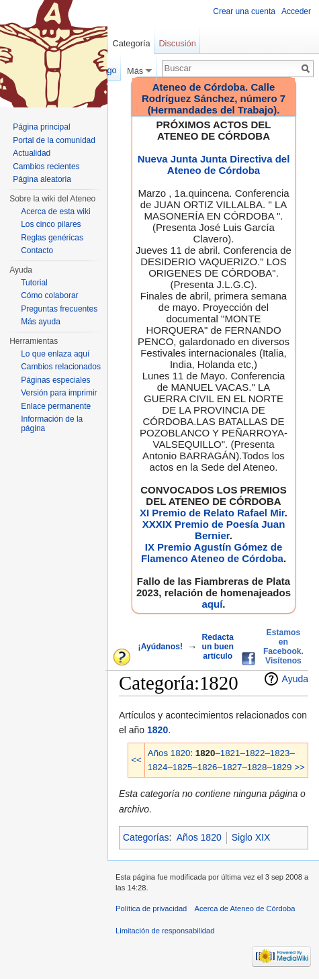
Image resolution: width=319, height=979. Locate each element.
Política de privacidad (151, 908)
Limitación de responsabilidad (165, 931)
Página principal (41, 127)
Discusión (176, 43)
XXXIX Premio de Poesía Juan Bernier (213, 529)
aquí (211, 604)
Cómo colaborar (49, 295)
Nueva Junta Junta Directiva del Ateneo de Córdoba (214, 164)
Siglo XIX (251, 837)
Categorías (146, 837)
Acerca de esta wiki (55, 211)
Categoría (131, 43)
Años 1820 (169, 753)
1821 (230, 753)
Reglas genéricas (52, 237)
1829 (282, 767)
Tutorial (34, 282)
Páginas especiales (55, 380)
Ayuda (295, 678)
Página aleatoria (42, 179)
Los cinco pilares (51, 224)
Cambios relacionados (61, 366)
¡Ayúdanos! (160, 646)
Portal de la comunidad (54, 140)
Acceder (296, 11)
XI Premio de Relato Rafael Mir (212, 512)
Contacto (37, 250)
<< (136, 760)
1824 (158, 767)
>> (299, 767)
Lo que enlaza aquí (55, 354)
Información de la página (52, 423)
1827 (232, 767)
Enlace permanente (56, 406)
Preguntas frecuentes (59, 309)
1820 (157, 730)
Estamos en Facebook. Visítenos (283, 646)
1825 (183, 767)
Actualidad (31, 153)
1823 (280, 753)
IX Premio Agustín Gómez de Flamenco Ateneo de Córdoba (212, 552)
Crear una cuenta (244, 11)
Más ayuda (40, 321)
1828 (257, 767)
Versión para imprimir (59, 393)
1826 (207, 767)
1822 (255, 753)
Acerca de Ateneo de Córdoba (245, 908)
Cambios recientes (46, 166)
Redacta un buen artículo (218, 647)
